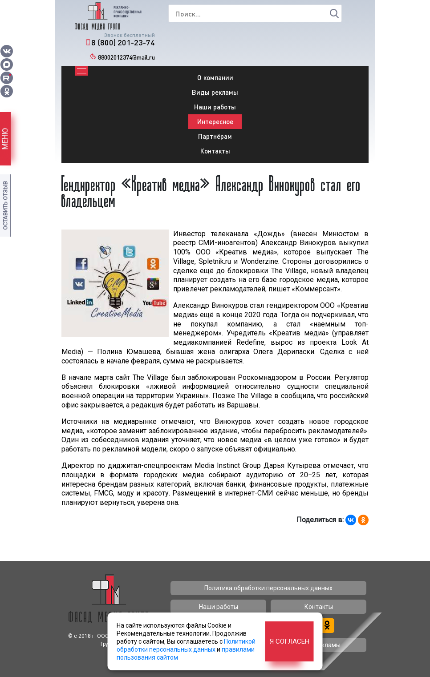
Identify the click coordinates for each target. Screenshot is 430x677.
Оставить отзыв (5, 205)
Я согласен (289, 641)
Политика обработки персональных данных (268, 588)
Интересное (215, 121)
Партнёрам (215, 136)
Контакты (215, 151)
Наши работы (215, 107)
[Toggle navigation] (81, 71)
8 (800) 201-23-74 (123, 42)
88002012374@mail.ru (126, 57)
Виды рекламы (215, 92)
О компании (215, 77)
